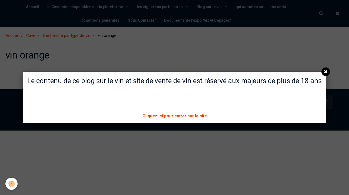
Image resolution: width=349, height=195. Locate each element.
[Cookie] (11, 184)
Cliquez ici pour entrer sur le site (174, 115)
